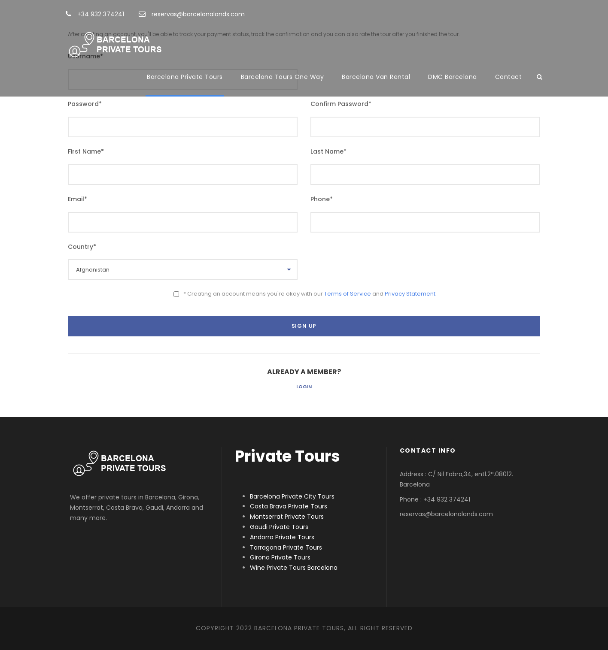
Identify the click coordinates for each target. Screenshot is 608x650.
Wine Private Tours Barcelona (293, 567)
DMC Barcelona (452, 77)
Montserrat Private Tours (287, 516)
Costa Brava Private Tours (288, 506)
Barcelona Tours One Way (282, 77)
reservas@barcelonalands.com (192, 14)
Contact (508, 77)
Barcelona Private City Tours (292, 496)
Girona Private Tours (280, 557)
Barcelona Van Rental (376, 77)
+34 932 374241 (95, 14)
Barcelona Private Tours (185, 77)
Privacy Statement (410, 294)
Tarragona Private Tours (286, 547)
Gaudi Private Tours (279, 527)
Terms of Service (347, 294)
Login (304, 386)
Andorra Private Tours (282, 537)
